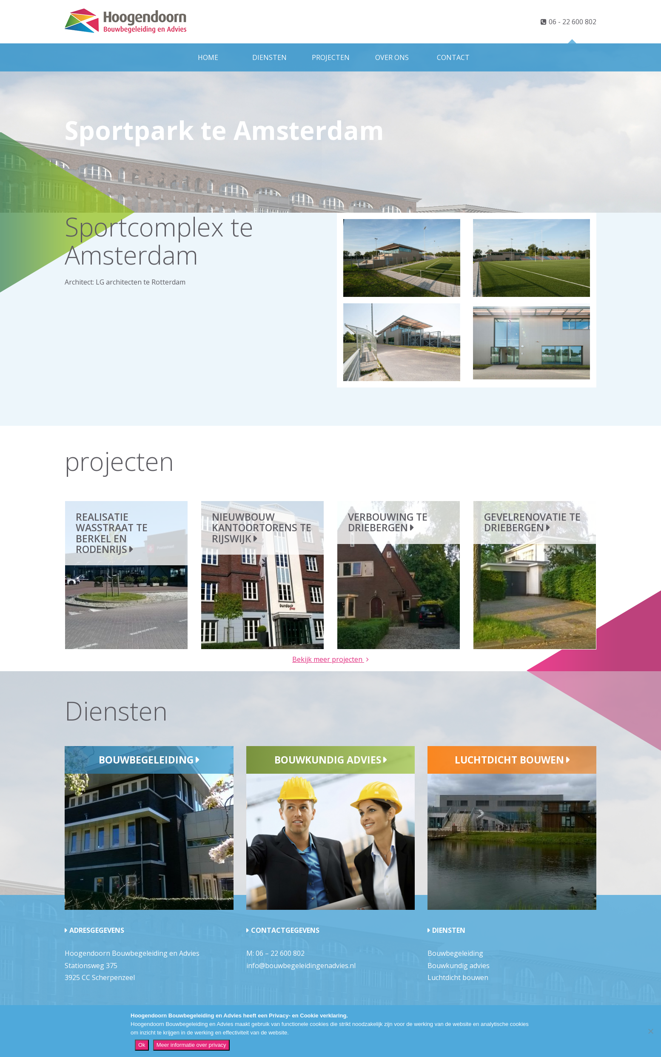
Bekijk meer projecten (328, 659)
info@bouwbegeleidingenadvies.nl (301, 965)
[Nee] (650, 1031)
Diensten (269, 57)
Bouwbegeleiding (146, 759)
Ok (141, 1045)
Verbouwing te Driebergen (387, 522)
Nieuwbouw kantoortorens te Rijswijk (261, 527)
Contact (453, 57)
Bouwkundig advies (327, 759)
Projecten (331, 57)
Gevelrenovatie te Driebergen (532, 522)
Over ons (392, 57)
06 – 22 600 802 (280, 953)
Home (208, 57)
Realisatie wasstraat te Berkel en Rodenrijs (112, 533)
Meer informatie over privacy (191, 1045)
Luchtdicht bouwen (509, 759)
